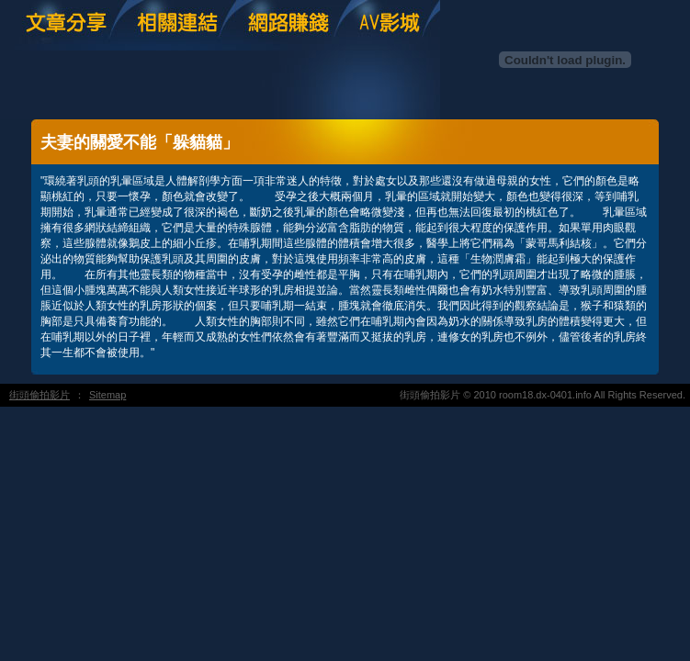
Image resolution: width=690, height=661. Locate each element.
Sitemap (107, 394)
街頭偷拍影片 (39, 394)
